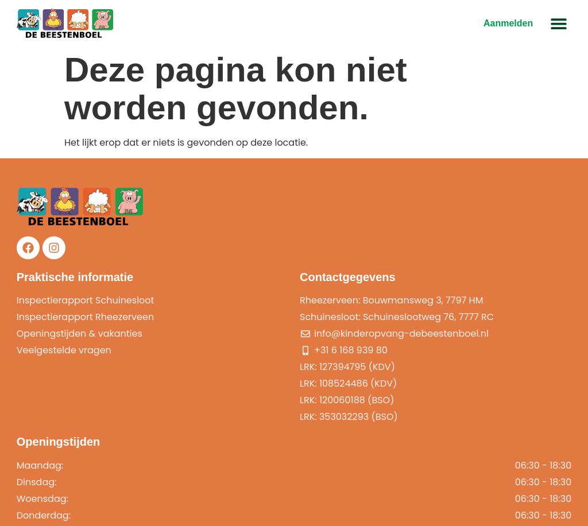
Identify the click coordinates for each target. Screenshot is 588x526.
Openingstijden (436, 278)
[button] (558, 24)
